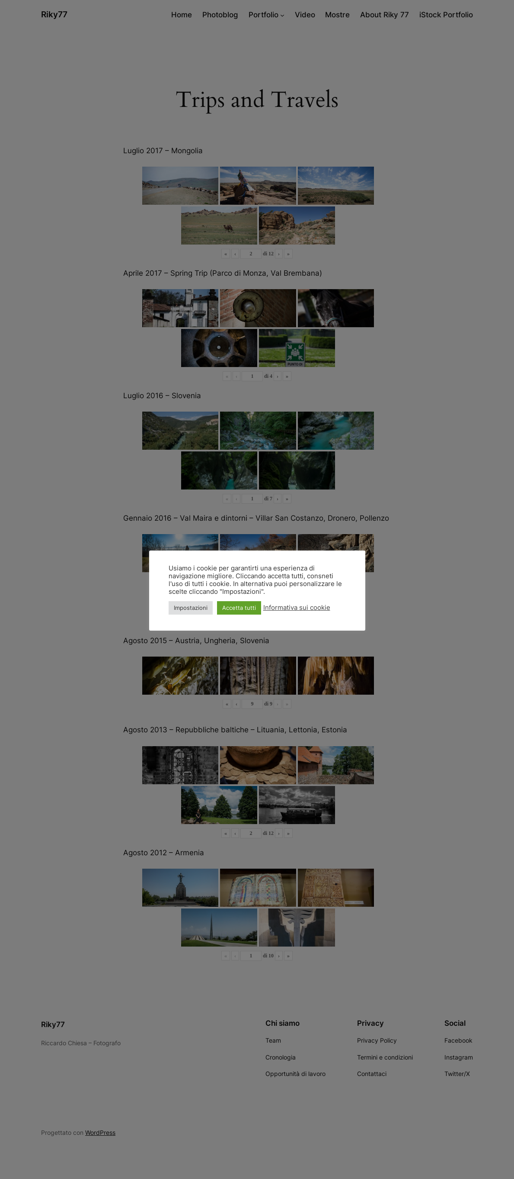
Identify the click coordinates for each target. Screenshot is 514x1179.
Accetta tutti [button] (239, 607)
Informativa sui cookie (296, 608)
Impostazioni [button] (191, 607)
